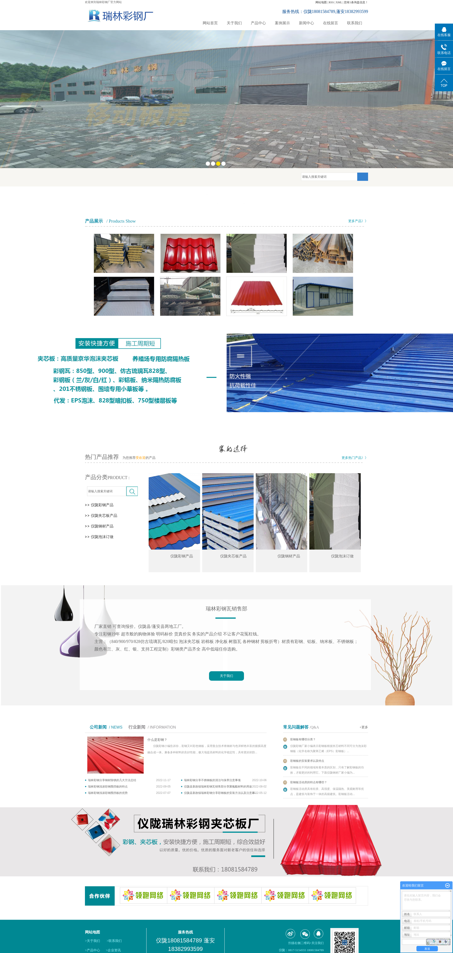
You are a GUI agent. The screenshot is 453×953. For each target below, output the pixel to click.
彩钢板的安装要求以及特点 (307, 760)
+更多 (364, 727)
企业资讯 (114, 950)
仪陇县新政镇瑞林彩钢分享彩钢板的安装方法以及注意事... (220, 793)
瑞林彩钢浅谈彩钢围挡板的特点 (108, 786)
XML (339, 2)
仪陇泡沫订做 (102, 537)
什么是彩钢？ (157, 740)
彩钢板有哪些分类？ (303, 739)
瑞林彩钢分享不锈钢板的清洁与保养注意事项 (212, 780)
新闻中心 (306, 23)
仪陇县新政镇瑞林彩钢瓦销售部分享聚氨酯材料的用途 (218, 786)
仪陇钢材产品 (102, 526)
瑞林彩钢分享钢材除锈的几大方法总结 (112, 780)
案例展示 (282, 23)
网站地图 (321, 2)
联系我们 (354, 23)
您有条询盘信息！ (356, 2)
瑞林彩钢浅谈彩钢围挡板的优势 (108, 793)
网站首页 (210, 23)
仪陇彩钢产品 (102, 505)
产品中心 (258, 23)
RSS (331, 2)
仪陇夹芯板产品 (104, 516)
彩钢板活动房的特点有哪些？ (308, 782)
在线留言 (330, 23)
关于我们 (234, 23)
